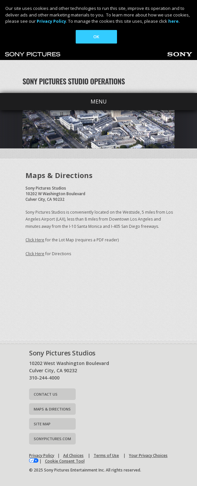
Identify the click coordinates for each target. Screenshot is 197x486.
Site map (42, 423)
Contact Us (46, 394)
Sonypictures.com (52, 438)
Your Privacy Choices (148, 455)
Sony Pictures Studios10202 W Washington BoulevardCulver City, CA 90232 (55, 193)
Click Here (34, 240)
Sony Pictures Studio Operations (73, 81)
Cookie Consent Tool (65, 461)
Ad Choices (73, 455)
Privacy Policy (51, 21)
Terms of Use (106, 455)
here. (174, 21)
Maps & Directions (52, 409)
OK (96, 37)
